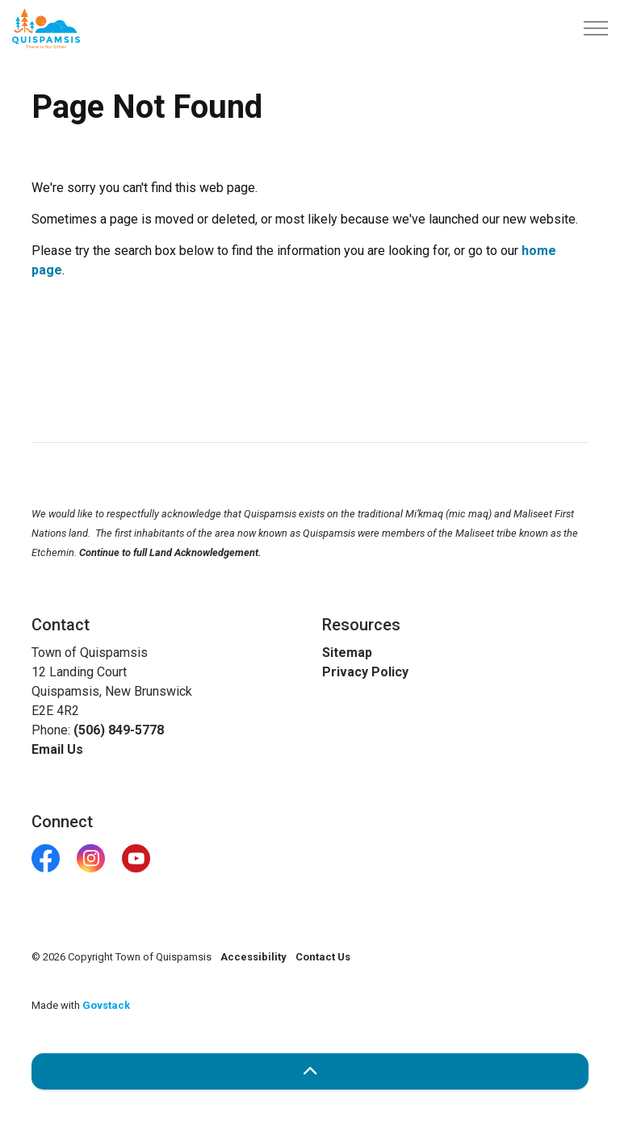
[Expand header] (596, 28)
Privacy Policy (365, 672)
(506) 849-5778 (118, 730)
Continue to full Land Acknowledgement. (170, 552)
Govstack (106, 1005)
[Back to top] (310, 1071)
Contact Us (322, 957)
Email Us (57, 749)
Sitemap (347, 652)
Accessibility (253, 957)
